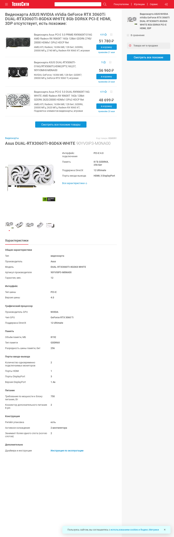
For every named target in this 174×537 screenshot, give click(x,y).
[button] (28, 182)
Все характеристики (74, 183)
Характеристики (16, 240)
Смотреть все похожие (148, 57)
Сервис (154, 4)
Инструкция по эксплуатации (67, 450)
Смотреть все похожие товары (60, 124)
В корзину (106, 47)
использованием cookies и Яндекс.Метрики (135, 529)
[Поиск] (104, 4)
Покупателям (121, 4)
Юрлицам (139, 4)
